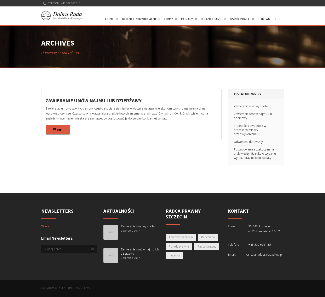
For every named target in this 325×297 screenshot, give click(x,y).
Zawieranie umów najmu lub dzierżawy (253, 116)
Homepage (50, 52)
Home (109, 19)
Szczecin (174, 256)
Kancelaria (208, 237)
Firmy (168, 19)
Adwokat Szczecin (181, 237)
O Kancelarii (211, 19)
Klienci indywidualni (139, 19)
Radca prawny (206, 246)
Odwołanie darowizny (248, 142)
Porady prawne (179, 246)
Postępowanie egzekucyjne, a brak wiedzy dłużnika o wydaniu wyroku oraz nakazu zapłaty (255, 153)
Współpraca (239, 19)
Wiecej (45, 226)
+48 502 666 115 (70, 3)
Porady (187, 19)
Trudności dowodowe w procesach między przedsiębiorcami (250, 130)
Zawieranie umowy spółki (251, 106)
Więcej (57, 129)
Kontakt (265, 19)
